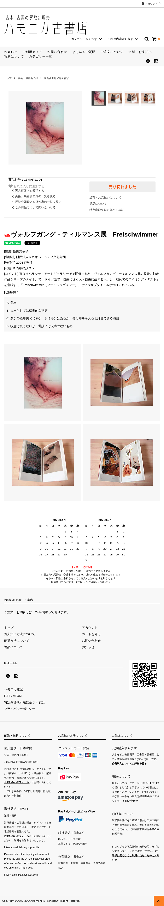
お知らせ (10, 52)
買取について (14, 56)
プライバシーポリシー (19, 708)
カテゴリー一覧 (40, 56)
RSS (7, 695)
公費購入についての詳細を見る (129, 763)
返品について (98, 203)
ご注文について (112, 52)
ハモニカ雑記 (13, 689)
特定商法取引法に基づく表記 (24, 702)
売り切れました (122, 187)
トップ (8, 78)
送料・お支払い (140, 52)
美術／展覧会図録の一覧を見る (33, 196)
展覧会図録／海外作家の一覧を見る (36, 201)
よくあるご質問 (83, 52)
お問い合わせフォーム (16, 782)
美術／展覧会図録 (28, 78)
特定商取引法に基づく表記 (106, 209)
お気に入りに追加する (26, 186)
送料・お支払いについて (105, 197)
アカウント (151, 3)
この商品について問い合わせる (33, 207)
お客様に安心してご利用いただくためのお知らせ (135, 855)
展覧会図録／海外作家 (56, 78)
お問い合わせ (57, 52)
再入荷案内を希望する (27, 190)
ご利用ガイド (32, 52)
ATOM (17, 695)
